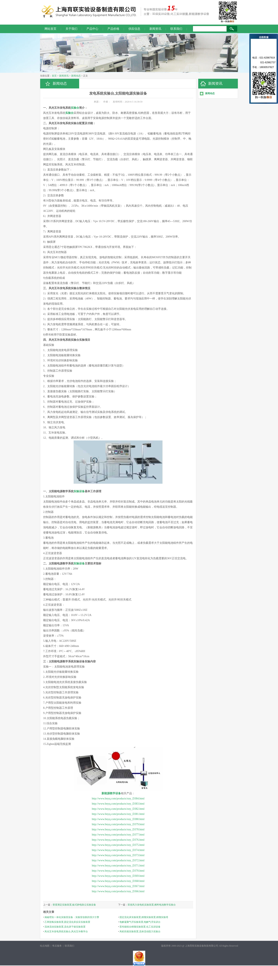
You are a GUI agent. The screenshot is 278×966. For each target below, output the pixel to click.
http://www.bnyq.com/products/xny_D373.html (118, 855)
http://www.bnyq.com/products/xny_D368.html (118, 881)
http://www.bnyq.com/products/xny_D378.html (118, 829)
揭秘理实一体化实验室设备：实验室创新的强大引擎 (72, 917)
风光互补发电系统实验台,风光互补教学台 (66, 931)
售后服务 (57, 945)
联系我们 (176, 28)
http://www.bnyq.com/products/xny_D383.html (118, 803)
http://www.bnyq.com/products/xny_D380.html (118, 819)
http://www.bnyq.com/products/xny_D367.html (118, 886)
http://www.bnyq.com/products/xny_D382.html (118, 808)
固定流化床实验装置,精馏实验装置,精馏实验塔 (144, 917)
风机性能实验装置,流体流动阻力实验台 (140, 931)
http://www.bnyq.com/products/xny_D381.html (118, 814)
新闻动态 (76, 75)
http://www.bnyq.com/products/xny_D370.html (118, 870)
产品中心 (92, 28)
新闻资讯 (155, 28)
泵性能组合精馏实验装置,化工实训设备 (140, 926)
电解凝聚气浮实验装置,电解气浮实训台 (140, 922)
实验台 (75, 107)
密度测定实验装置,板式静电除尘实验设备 (74, 904)
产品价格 (113, 28)
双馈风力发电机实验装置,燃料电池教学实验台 (152, 904)
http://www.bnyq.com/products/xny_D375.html (118, 844)
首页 (54, 75)
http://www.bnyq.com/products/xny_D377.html (118, 834)
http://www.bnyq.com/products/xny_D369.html (118, 875)
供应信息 (134, 28)
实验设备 (79, 491)
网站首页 (50, 28)
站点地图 (44, 945)
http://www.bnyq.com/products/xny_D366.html (118, 891)
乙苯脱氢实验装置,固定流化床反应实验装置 (67, 922)
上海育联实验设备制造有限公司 (201, 945)
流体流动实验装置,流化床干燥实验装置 (65, 926)
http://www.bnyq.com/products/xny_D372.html (118, 860)
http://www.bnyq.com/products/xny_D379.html (118, 824)
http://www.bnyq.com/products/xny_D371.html (118, 865)
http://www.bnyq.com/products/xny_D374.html (118, 850)
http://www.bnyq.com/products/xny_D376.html (118, 839)
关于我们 (71, 28)
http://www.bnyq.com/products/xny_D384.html (118, 798)
